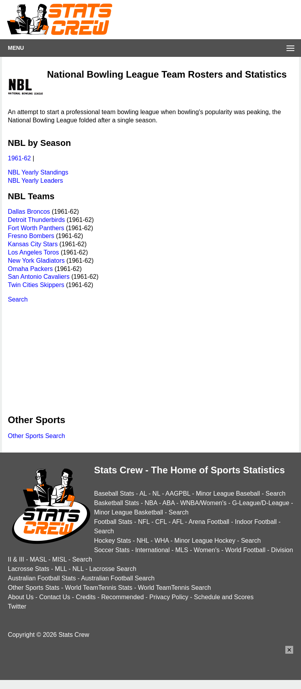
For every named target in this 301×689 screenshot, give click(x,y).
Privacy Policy (169, 597)
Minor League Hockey (205, 540)
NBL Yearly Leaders (35, 180)
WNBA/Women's (203, 503)
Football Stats (113, 521)
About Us (21, 597)
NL (156, 493)
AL (143, 493)
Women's (206, 550)
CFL (161, 521)
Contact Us (54, 597)
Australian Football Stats (42, 578)
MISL (59, 559)
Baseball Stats (114, 493)
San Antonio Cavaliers (38, 276)
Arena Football (209, 521)
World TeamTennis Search (174, 587)
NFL (144, 521)
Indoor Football (256, 521)
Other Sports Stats (34, 587)
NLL (78, 568)
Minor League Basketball (128, 512)
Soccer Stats (112, 550)
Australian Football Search (118, 578)
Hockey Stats (112, 540)
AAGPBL (177, 493)
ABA (168, 503)
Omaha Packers (30, 268)
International (152, 550)
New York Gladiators (36, 260)
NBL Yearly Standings (38, 172)
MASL (38, 559)
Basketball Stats (116, 503)
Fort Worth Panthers (36, 228)
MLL (61, 568)
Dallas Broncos (29, 211)
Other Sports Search (36, 436)
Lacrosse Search (112, 568)
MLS (181, 550)
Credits (86, 597)
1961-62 (19, 158)
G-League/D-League (260, 503)
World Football (245, 550)
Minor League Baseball (228, 493)
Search (18, 299)
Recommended (122, 597)
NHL (142, 540)
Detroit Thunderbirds (36, 219)
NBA (151, 503)
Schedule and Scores (224, 597)
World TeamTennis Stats (98, 587)
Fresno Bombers (31, 236)
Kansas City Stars (33, 244)
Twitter (17, 606)
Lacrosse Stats (28, 568)
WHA (161, 540)
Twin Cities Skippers (36, 285)
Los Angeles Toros (33, 252)
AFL (177, 521)
